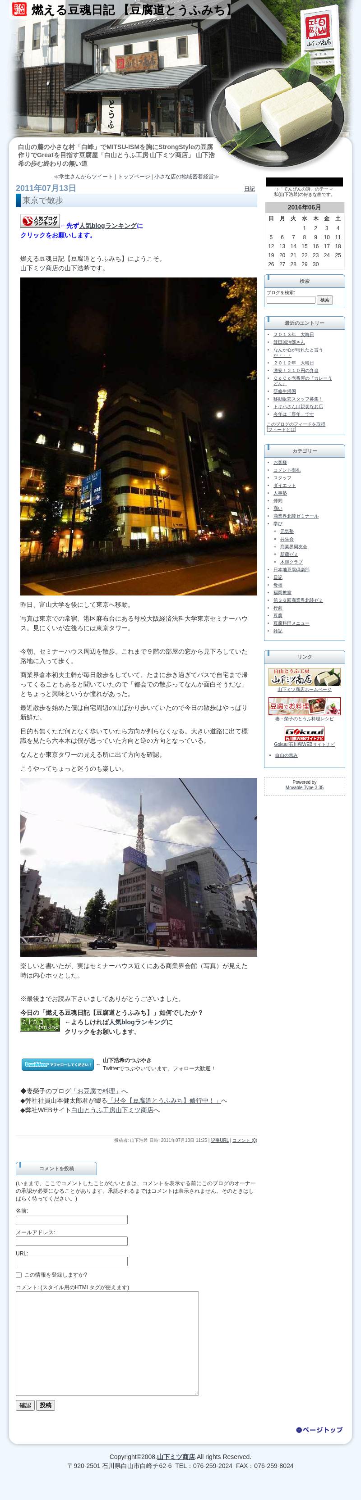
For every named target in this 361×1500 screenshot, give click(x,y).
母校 (277, 584)
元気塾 (287, 531)
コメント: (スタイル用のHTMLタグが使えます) (72, 1287)
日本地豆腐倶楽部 (291, 569)
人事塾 (280, 493)
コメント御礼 (287, 470)
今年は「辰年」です (293, 414)
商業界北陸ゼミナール (296, 516)
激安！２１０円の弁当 (296, 370)
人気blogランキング (108, 225)
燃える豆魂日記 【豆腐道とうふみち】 (134, 10)
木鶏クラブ (291, 561)
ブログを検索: (281, 292)
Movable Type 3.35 (305, 787)
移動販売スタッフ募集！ (298, 398)
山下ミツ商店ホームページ (305, 689)
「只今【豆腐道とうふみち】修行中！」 (164, 1100)
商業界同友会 (293, 546)
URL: (22, 1253)
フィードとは (281, 429)
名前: (22, 1211)
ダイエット (284, 485)
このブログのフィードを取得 (296, 424)
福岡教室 (282, 592)
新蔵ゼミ (289, 554)
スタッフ (282, 477)
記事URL (220, 1140)
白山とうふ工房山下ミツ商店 (112, 1110)
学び (277, 523)
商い (277, 508)
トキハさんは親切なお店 (298, 406)
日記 (249, 189)
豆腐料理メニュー (291, 623)
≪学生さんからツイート (83, 176)
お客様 (280, 462)
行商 (277, 607)
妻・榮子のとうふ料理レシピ (304, 718)
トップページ (134, 176)
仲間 (277, 500)
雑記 (277, 630)
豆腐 (277, 615)
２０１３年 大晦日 (293, 334)
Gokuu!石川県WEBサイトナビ (304, 744)
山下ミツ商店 (39, 268)
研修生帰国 (284, 391)
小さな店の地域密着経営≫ (186, 176)
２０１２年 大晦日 (293, 362)
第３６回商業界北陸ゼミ (298, 600)
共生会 (287, 538)
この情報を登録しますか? (51, 1275)
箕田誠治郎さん (289, 342)
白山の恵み (286, 755)
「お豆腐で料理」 (96, 1091)
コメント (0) (244, 1140)
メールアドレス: (35, 1232)
